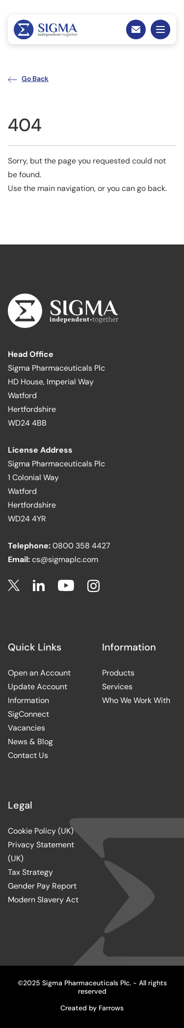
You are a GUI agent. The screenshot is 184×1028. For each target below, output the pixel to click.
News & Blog (30, 741)
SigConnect (28, 714)
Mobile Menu (160, 29)
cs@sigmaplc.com (65, 559)
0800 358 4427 (81, 546)
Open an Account (39, 673)
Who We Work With (136, 700)
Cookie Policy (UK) (41, 831)
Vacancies (26, 728)
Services (117, 686)
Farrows (111, 1007)
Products (118, 673)
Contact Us (28, 755)
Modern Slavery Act (43, 899)
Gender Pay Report (42, 886)
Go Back (28, 78)
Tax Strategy (30, 872)
